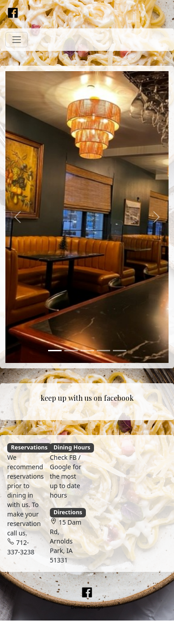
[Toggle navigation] (16, 39)
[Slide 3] (87, 350)
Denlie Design (87, 606)
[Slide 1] (55, 350)
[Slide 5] (119, 350)
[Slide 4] (103, 350)
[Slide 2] (71, 350)
